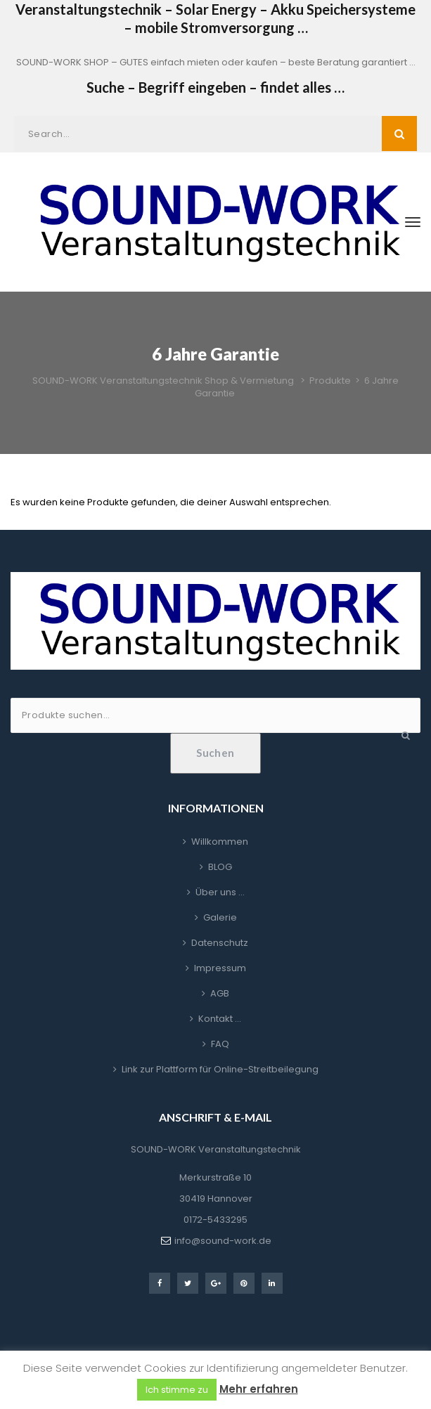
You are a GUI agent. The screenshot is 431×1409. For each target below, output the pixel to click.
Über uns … (220, 892)
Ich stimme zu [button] (177, 1389)
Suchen (215, 752)
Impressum (220, 968)
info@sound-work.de (222, 1240)
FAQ (220, 1044)
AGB (219, 993)
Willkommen (219, 841)
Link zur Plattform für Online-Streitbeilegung (220, 1069)
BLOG (220, 867)
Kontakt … (219, 1018)
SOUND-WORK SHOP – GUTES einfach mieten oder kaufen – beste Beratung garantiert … (216, 62)
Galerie (220, 917)
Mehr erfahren (258, 1389)
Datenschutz (219, 942)
